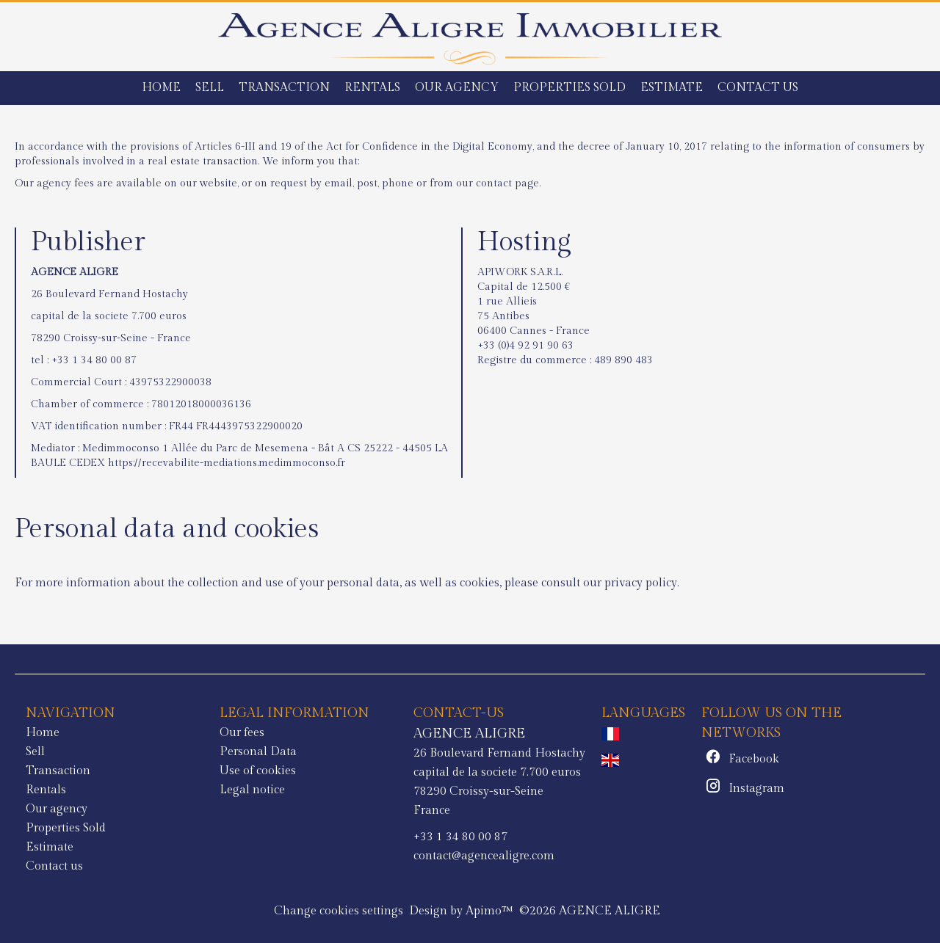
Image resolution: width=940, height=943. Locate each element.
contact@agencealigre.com (483, 856)
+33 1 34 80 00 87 (94, 360)
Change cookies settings (338, 911)
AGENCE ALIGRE (469, 733)
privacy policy (640, 583)
